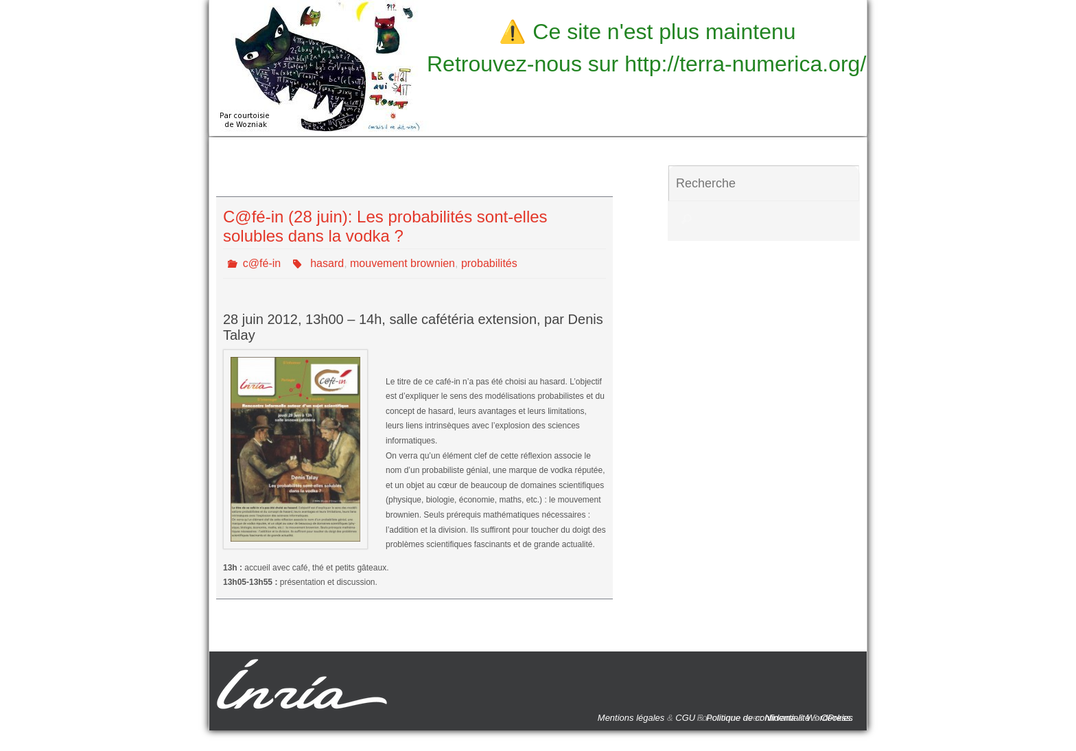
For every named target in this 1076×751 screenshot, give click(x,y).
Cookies (837, 718)
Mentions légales (631, 718)
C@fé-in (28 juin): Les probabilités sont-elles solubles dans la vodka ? (385, 226)
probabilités (489, 263)
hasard (327, 263)
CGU (685, 718)
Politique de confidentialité (758, 718)
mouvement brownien (402, 263)
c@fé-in (262, 263)
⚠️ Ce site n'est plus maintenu (647, 31)
